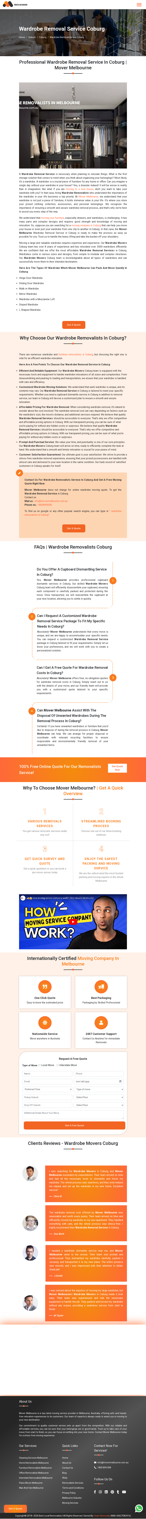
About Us (66, 1463)
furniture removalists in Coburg (75, 354)
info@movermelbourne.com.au (51, 501)
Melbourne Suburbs (72, 1498)
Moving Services (70, 1503)
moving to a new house (79, 189)
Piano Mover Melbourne (31, 1483)
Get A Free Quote (74, 1125)
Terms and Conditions (73, 1488)
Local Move (47, 1065)
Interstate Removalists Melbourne (36, 1478)
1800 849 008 (102, 1468)
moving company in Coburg (86, 225)
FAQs (64, 1478)
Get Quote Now (117, 768)
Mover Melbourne (88, 196)
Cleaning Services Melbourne (33, 1458)
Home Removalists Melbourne (34, 1463)
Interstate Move (68, 1065)
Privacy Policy (69, 1493)
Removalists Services (72, 1483)
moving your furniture (52, 217)
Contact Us (67, 1468)
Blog (64, 1473)
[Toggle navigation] (139, 5)
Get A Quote (74, 325)
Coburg (42, 37)
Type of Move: (30, 1065)
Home (22, 37)
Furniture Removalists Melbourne (35, 1468)
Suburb (32, 37)
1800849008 (45, 505)
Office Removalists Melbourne (34, 1473)
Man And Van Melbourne (31, 1488)
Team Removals (102, 1516)
